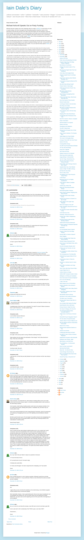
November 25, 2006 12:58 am (16, 424)
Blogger (47, 532)
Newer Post (9, 521)
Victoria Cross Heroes (64, 330)
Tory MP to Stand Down (65, 128)
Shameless (62, 227)
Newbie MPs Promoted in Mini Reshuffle (68, 337)
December (62, 54)
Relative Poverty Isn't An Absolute (67, 153)
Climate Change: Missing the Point (67, 241)
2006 (60, 53)
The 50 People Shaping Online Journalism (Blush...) (66, 311)
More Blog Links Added (65, 105)
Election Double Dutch (64, 102)
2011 (60, 43)
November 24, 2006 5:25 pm (16, 288)
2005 (60, 378)
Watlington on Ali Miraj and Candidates (68, 276)
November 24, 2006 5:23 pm (16, 258)
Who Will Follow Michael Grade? (67, 84)
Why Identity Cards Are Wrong (66, 294)
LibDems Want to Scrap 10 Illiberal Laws (68, 320)
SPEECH (39, 28)
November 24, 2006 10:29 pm (16, 383)
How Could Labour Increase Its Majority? (68, 277)
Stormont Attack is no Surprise (66, 122)
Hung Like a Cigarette (64, 149)
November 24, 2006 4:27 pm (16, 207)
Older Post (49, 521)
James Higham (13, 300)
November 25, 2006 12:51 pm (16, 470)
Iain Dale (12, 474)
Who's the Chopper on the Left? (66, 204)
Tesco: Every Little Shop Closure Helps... (68, 268)
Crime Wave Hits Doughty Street (67, 73)
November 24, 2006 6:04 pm (16, 309)
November (62, 56)
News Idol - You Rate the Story (66, 350)
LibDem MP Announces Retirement (67, 222)
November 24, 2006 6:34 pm (16, 328)
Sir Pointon (12, 373)
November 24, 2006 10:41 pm (16, 394)
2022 (60, 41)
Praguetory (12, 292)
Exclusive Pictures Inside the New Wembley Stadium (67, 220)
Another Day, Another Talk (65, 185)
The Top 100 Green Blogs (65, 147)
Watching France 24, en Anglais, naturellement (67, 180)
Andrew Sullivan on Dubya (65, 272)
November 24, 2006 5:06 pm (16, 246)
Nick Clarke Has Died (64, 151)
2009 (60, 47)
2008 (60, 49)
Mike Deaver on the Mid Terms (66, 341)
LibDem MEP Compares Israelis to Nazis (68, 274)
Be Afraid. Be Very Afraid (65, 170)
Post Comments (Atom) (17, 524)
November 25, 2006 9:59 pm (16, 516)
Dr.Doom (12, 233)
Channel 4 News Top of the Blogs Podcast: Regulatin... (67, 63)
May (61, 368)
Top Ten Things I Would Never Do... (67, 159)
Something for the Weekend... (66, 126)
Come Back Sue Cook (64, 212)
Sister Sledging (63, 236)
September (62, 361)
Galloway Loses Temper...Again (66, 339)
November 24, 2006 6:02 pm (16, 296)
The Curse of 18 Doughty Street (66, 138)
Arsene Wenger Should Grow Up (67, 352)
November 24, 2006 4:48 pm (16, 228)
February (62, 374)
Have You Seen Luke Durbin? (66, 346)
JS (60, 394)
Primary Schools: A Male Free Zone (67, 307)
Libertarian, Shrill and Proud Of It (67, 214)
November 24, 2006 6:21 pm (16, 317)
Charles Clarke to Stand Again (66, 86)
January (62, 376)
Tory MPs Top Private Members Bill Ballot (68, 145)
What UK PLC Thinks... (65, 325)
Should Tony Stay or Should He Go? (67, 356)
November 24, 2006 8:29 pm (16, 360)
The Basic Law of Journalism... (66, 298)
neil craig (12, 262)
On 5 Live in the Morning (65, 279)
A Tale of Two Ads (63, 281)
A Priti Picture (63, 177)
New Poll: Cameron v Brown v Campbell (68, 118)
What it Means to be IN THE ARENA (67, 283)
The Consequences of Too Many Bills (68, 254)
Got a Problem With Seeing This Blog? (68, 303)
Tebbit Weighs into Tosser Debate (67, 136)
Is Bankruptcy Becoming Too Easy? (67, 332)
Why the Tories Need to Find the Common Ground (67, 161)
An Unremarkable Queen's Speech (67, 229)
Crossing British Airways (65, 143)
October (62, 359)
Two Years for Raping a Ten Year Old (68, 309)
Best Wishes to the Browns (65, 65)
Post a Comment (12, 519)
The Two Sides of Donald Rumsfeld (67, 318)
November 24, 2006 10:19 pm (16, 368)
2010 (60, 45)
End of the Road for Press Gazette (67, 100)
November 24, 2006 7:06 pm (16, 350)
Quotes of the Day (64, 58)
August (61, 363)
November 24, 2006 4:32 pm (16, 219)
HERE (29, 36)
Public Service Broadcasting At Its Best (68, 60)
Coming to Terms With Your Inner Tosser (68, 140)
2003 (60, 382)
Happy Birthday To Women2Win (67, 157)
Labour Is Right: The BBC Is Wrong (67, 168)
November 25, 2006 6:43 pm (16, 500)
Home (29, 521)
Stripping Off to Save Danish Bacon (67, 113)
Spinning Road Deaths (64, 348)
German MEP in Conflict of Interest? (67, 234)
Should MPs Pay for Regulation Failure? (68, 317)
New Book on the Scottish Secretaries (68, 296)
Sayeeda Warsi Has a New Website (67, 167)
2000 (60, 384)
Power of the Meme (64, 120)
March (61, 372)
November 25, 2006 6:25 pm (16, 481)
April (61, 370)
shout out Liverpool (41, 252)
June (61, 366)
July (61, 364)
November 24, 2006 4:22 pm (16, 199)
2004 (60, 380)
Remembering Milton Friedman (66, 190)
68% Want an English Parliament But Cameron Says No (68, 108)
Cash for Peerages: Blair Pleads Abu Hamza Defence (68, 239)
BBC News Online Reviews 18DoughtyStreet (65, 91)
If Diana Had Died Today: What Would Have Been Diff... (68, 98)
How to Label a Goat (64, 172)
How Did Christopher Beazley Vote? (67, 246)
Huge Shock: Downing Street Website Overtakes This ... (68, 78)
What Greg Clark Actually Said (66, 155)
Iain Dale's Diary (24, 8)
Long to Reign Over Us (65, 270)
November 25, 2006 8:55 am (16, 448)
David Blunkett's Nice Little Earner (67, 305)
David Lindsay (13, 398)
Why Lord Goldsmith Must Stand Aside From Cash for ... (68, 354)
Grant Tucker (63, 390)
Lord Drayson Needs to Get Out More (68, 104)
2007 (60, 51)
